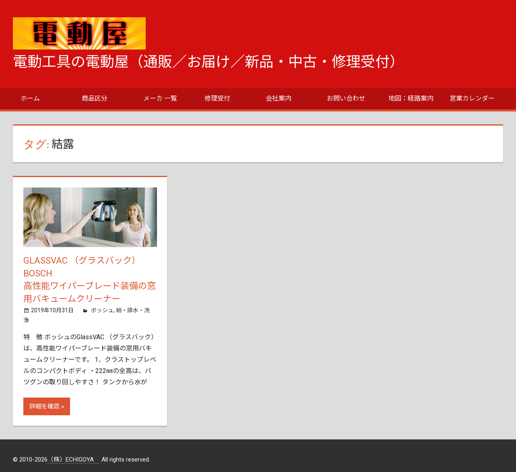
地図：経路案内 (410, 98)
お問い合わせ (346, 98)
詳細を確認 (44, 406)
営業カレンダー (472, 98)
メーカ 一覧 (160, 98)
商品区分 (94, 98)
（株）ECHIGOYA (73, 459)
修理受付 (217, 98)
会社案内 (278, 98)
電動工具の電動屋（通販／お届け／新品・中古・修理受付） (208, 62)
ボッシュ (102, 310)
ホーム (30, 98)
